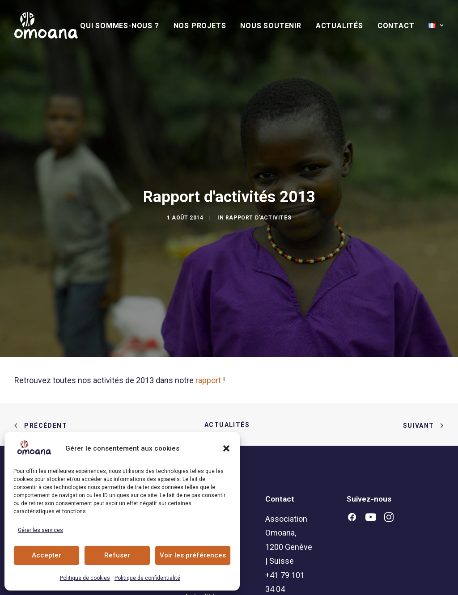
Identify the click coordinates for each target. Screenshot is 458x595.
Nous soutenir (270, 25)
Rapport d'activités (258, 200)
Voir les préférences (193, 555)
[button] (226, 448)
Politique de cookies (85, 578)
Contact (396, 25)
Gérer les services (40, 530)
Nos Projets (200, 25)
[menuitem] (122, 25)
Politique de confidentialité (147, 578)
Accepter (46, 555)
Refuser (117, 555)
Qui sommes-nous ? (119, 25)
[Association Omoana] (46, 25)
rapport (208, 345)
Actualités (339, 25)
